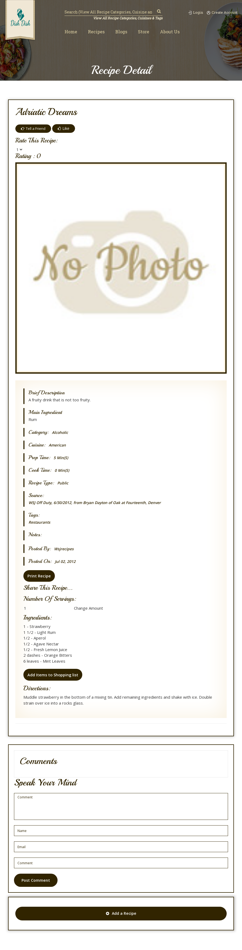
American (58, 445)
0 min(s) (62, 470)
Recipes (96, 32)
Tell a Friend (34, 128)
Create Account (221, 12)
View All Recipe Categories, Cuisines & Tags (126, 18)
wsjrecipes (64, 549)
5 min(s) (61, 457)
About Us (170, 32)
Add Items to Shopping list (53, 674)
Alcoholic (60, 432)
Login (192, 12)
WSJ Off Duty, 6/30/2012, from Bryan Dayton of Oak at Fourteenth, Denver (101, 502)
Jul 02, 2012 (66, 561)
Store (143, 32)
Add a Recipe (121, 914)
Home (71, 32)
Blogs (121, 32)
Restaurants (40, 522)
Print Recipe (38, 575)
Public (63, 483)
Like (65, 128)
